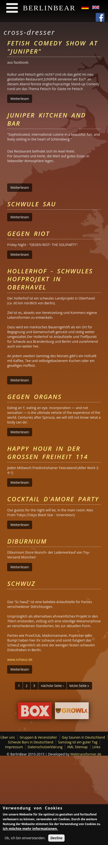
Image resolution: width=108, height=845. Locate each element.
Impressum (14, 747)
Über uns (7, 737)
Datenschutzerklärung (45, 747)
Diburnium (27, 541)
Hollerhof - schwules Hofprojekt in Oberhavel (50, 279)
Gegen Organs (34, 396)
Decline (56, 838)
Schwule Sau (31, 204)
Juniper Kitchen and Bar (46, 119)
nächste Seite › (52, 685)
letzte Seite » (79, 685)
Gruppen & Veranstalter (38, 737)
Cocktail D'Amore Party (53, 499)
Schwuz (21, 583)
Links (96, 747)
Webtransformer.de (85, 754)
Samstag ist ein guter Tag (77, 742)
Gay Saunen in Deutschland (83, 737)
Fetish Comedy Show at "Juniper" (52, 47)
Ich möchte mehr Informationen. (30, 829)
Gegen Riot (28, 233)
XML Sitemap (77, 747)
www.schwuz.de (19, 659)
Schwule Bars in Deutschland (30, 742)
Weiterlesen (21, 98)
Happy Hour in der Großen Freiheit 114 (47, 452)
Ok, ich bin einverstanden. (25, 838)
